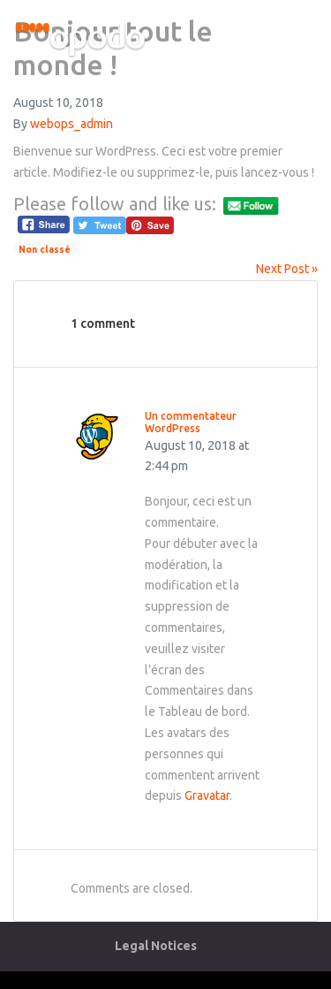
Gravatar (206, 795)
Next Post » (287, 269)
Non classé (45, 249)
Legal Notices (156, 946)
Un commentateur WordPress (191, 422)
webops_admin (71, 124)
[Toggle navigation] (302, 42)
